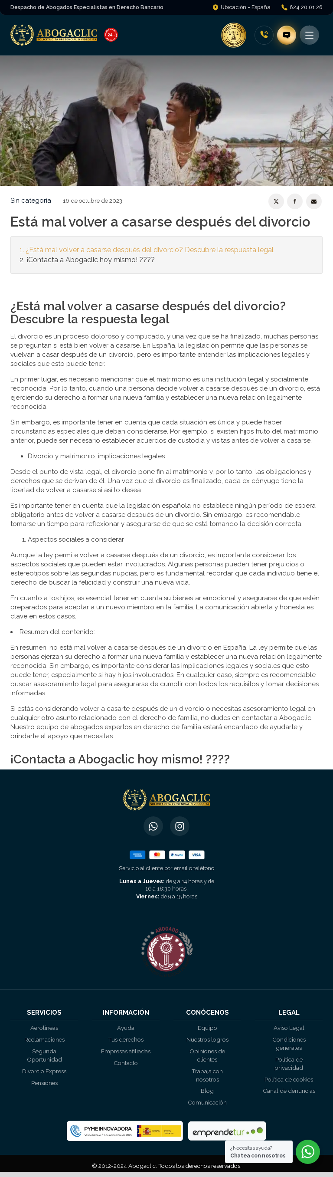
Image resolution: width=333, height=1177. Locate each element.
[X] (276, 201)
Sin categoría (30, 200)
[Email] (314, 201)
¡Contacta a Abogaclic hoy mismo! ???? (90, 260)
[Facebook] (295, 201)
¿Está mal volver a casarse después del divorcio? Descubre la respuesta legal (150, 250)
